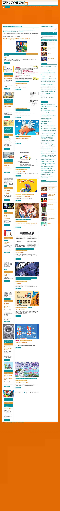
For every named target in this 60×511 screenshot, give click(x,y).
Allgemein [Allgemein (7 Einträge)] (50, 104)
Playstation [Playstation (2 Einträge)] (44, 89)
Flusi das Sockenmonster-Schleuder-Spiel (8, 306)
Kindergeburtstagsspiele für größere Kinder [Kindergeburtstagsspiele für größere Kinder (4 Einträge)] (47, 137)
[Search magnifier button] (55, 29)
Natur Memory (19, 252)
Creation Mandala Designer (23, 196)
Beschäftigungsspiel (18, 194)
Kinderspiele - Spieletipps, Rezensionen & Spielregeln (8, 132)
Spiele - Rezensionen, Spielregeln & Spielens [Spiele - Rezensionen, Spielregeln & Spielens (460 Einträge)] (48, 163)
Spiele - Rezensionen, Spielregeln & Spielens (7, 76)
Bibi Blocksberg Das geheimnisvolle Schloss (8, 378)
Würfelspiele (28, 30)
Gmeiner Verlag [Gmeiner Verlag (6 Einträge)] (50, 74)
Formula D (18, 283)
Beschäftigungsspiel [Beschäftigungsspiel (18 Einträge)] (45, 106)
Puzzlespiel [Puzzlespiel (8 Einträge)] (52, 156)
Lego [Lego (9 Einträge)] (47, 82)
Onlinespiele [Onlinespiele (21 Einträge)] (44, 155)
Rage (17, 85)
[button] (15, 6)
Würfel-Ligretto (8, 408)
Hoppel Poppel (19, 112)
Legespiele (33, 30)
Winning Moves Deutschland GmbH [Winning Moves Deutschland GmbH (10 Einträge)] (47, 97)
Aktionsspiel (12, 6)
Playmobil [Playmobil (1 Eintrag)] (42, 89)
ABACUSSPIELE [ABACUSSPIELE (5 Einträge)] (43, 66)
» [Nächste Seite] (35, 392)
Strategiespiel (6, 55)
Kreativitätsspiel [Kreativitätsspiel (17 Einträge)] (44, 150)
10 (28, 392)
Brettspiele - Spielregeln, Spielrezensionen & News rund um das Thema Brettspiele (8, 100)
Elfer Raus (49, 223)
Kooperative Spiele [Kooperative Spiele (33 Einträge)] (48, 148)
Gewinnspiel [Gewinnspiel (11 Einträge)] (46, 128)
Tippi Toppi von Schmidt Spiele (51, 219)
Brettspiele (24, 30)
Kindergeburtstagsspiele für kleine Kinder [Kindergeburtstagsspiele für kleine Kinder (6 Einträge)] (47, 138)
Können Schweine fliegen (22, 138)
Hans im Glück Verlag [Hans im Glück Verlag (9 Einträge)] (49, 76)
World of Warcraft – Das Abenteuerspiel (26, 223)
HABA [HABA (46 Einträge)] (44, 76)
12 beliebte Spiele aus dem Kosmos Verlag (51, 195)
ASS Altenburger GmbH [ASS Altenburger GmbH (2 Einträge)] (49, 67)
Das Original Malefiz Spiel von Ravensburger (51, 48)
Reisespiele (35, 6)
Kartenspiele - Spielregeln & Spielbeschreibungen (8, 73)
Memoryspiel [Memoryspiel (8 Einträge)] (45, 151)
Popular (43, 40)
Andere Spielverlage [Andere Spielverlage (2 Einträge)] (43, 67)
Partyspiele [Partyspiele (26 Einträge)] (50, 155)
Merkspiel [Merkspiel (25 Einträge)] (50, 151)
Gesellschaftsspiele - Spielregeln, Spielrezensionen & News (8, 160)
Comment (54, 40)
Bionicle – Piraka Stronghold (7, 217)
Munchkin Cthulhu (51, 209)
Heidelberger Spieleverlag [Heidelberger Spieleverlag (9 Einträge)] (49, 78)
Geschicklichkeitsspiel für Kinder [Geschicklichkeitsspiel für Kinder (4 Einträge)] (45, 119)
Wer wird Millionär (51, 58)
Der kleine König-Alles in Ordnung (7, 192)
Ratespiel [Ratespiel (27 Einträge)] (48, 158)
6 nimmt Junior (8, 78)
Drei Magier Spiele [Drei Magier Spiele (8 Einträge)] (45, 70)
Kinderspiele (28, 6)
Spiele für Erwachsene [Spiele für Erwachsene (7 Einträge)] (47, 166)
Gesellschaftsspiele (20, 6)
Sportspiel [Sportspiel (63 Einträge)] (48, 168)
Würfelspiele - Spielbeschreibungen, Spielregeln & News (7, 406)
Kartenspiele (5, 31)
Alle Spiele (7, 6)
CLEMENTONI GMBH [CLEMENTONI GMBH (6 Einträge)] (44, 69)
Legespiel (17, 136)
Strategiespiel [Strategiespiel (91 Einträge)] (45, 170)
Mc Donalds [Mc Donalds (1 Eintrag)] (49, 84)
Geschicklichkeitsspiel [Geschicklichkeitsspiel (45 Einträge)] (46, 118)
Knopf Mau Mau (7, 274)
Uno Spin (49, 53)
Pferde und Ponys (7, 242)
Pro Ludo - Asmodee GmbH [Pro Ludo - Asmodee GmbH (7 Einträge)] (51, 89)
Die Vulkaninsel (50, 204)
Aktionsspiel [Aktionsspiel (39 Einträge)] (44, 104)
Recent (48, 40)
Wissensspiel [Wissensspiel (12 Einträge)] (45, 172)
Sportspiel (40, 6)
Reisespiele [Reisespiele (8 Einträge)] (48, 159)
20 (32, 392)
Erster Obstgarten (20, 171)
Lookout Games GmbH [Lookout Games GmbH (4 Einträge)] (51, 82)
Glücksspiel (51, 6)
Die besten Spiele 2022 (51, 199)
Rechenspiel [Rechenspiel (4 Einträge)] (44, 159)
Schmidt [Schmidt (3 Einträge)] (44, 93)
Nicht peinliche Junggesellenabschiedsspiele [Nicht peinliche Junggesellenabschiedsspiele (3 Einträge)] (48, 153)
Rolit (5, 57)
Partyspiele (45, 6)
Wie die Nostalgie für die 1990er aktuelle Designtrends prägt (20, 2)
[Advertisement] (30, 17)
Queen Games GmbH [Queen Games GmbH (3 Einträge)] (44, 91)
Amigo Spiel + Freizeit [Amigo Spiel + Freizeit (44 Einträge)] (51, 66)
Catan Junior (7, 139)
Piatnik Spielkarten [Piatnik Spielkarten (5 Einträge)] (52, 87)
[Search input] (47, 29)
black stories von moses (51, 213)
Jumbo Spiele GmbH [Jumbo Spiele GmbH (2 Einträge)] (43, 82)
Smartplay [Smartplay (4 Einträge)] (52, 159)
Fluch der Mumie (20, 309)
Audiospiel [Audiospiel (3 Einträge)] (53, 104)
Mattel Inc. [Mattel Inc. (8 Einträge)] (46, 84)
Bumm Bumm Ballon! (21, 342)
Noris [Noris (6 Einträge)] (50, 86)
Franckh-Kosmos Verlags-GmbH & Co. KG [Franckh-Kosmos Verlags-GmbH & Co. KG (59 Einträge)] (48, 73)
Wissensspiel (6, 240)
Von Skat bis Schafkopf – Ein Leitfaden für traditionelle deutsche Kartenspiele (52, 189)
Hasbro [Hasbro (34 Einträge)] (42, 78)
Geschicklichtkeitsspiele (12, 31)
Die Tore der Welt (7, 107)
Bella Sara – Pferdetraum (22, 382)
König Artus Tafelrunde (7, 166)
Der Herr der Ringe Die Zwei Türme (8, 348)
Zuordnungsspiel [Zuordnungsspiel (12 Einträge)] (44, 177)
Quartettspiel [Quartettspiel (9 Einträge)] (43, 158)
